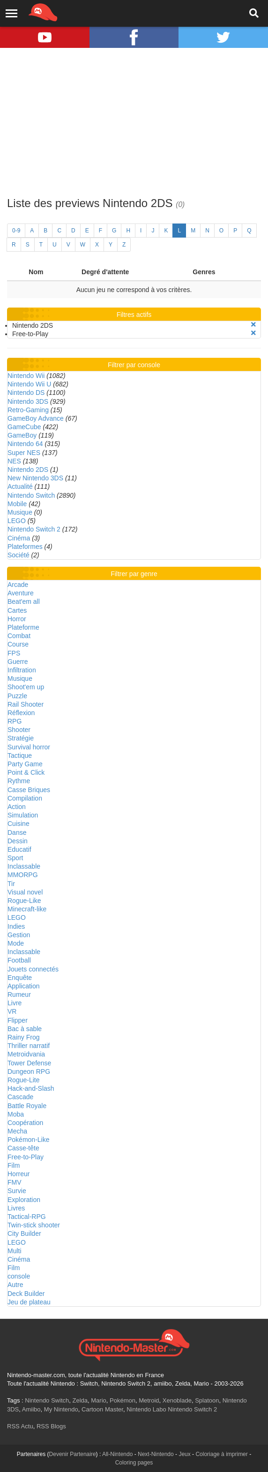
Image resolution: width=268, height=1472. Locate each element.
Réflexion (21, 713)
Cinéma (18, 538)
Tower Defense (29, 1063)
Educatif (19, 849)
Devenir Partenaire (72, 1454)
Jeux (184, 1454)
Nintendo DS (26, 392)
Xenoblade (177, 1400)
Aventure (20, 593)
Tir (11, 883)
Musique (19, 512)
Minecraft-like (26, 909)
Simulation (22, 815)
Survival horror (28, 747)
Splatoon (207, 1400)
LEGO (16, 520)
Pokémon (122, 1400)
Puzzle (17, 696)
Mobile (17, 504)
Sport (15, 858)
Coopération (25, 1122)
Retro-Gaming (28, 410)
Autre (15, 1284)
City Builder (24, 1233)
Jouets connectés (33, 969)
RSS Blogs (51, 1426)
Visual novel (25, 892)
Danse (16, 832)
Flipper (17, 1020)
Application (23, 986)
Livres (16, 1208)
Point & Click (26, 772)
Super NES (23, 452)
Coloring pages (134, 1462)
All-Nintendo (117, 1454)
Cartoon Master (102, 1409)
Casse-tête (23, 1148)
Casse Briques (28, 790)
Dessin (17, 841)
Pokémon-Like (28, 1139)
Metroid (149, 1400)
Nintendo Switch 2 (33, 529)
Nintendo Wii (26, 375)
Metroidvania (26, 1054)
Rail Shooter (25, 704)
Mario (98, 1400)
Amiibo (31, 1409)
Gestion (18, 935)
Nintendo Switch (31, 495)
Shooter (18, 729)
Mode (15, 943)
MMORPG (22, 875)
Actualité (20, 486)
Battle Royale (26, 1106)
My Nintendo (61, 1409)
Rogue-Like (24, 900)
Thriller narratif (28, 1045)
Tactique (19, 755)
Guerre (17, 661)
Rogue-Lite (23, 1080)
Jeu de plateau (29, 1302)
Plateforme (23, 627)
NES (14, 461)
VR (11, 1011)
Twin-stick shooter (33, 1225)
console (18, 1276)
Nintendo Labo (146, 1409)
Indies (16, 926)
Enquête (19, 977)
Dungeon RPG (28, 1071)
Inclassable (23, 866)
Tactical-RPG (26, 1216)
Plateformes (25, 546)
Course (18, 644)
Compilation (24, 798)
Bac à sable (24, 1029)
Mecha (17, 1131)
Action (16, 806)
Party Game (25, 764)
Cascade (20, 1097)
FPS (13, 653)
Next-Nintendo (156, 1454)
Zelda (80, 1400)
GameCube (24, 427)
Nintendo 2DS (27, 469)
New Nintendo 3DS (35, 478)
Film (13, 1165)
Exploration (23, 1199)
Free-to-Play (25, 1157)
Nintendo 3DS (27, 401)
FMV (14, 1182)
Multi (14, 1251)
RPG (14, 721)
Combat (18, 636)
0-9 (16, 230)
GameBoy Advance (35, 418)
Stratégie (20, 738)
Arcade (17, 584)
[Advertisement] (134, 122)
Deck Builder (26, 1293)
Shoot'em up (25, 687)
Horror (16, 619)
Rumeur (19, 994)
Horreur (18, 1174)
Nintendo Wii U (29, 384)
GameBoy (22, 435)
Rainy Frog (23, 1037)
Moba (15, 1114)
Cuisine (18, 823)
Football (19, 960)
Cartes (17, 610)
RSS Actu (20, 1426)
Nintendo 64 (25, 443)
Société (18, 555)
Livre (14, 1003)
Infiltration (21, 670)
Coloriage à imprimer (221, 1454)
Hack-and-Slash (30, 1088)
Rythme (18, 781)
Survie (16, 1191)
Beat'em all (23, 601)
